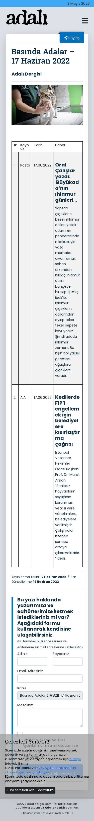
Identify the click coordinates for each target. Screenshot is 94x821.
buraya (75, 759)
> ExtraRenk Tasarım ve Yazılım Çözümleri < (47, 813)
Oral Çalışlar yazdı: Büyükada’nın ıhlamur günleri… (67, 182)
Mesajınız (25, 705)
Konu (21, 688)
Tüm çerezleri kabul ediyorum (30, 790)
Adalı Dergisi (27, 74)
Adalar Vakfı (55, 808)
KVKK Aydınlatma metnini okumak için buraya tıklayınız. (40, 770)
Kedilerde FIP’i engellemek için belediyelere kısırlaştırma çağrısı (67, 420)
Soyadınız (61, 654)
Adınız (22, 654)
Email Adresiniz (30, 671)
